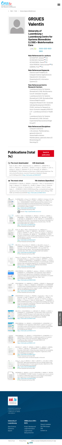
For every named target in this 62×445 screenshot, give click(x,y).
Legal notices (29, 430)
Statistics (12, 428)
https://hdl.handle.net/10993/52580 (26, 280)
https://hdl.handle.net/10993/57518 (26, 266)
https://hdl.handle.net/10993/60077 (32, 175)
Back (11, 11)
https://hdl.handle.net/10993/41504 (26, 354)
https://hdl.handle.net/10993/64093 (26, 208)
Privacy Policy (22, 440)
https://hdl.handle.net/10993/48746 (36, 192)
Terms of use (11, 440)
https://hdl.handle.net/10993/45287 (26, 318)
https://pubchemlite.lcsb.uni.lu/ (33, 211)
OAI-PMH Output (46, 426)
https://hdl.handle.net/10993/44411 (26, 343)
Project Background (30, 426)
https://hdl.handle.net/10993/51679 (26, 291)
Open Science (13, 426)
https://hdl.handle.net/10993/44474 (26, 330)
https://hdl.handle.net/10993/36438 (26, 378)
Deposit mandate (46, 424)
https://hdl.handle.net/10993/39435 (26, 367)
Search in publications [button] (46, 153)
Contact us (44, 430)
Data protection (29, 432)
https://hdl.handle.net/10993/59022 (26, 252)
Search (11, 430)
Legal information (30, 428)
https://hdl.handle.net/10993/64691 (26, 225)
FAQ (42, 428)
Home (15, 11)
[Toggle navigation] (59, 4)
